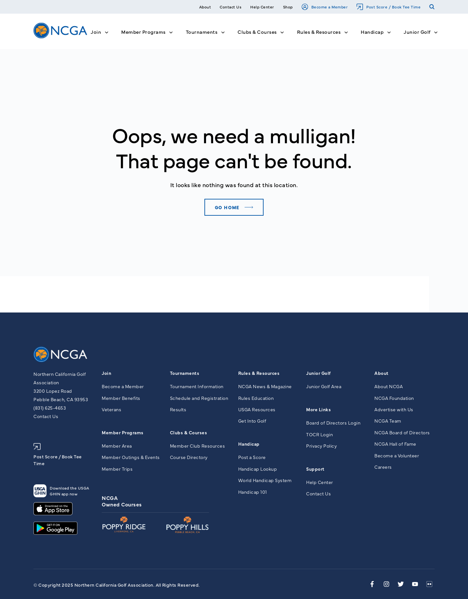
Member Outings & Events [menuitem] (131, 457)
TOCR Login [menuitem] (319, 434)
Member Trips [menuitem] (117, 468)
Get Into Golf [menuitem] (252, 420)
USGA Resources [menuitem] (257, 409)
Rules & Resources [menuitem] (259, 373)
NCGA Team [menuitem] (387, 420)
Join (96, 31)
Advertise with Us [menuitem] (393, 409)
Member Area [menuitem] (117, 445)
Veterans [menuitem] (111, 409)
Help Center (262, 6)
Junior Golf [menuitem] (318, 373)
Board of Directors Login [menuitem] (333, 422)
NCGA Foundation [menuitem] (394, 398)
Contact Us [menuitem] (318, 493)
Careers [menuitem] (383, 467)
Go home (227, 207)
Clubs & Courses (257, 31)
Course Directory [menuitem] (189, 457)
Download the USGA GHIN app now (61, 490)
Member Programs (143, 31)
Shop (288, 6)
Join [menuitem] (106, 373)
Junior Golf (417, 31)
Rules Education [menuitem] (256, 398)
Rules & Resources (319, 31)
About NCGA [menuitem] (388, 386)
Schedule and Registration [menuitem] (199, 398)
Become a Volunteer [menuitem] (396, 455)
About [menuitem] (381, 373)
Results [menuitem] (178, 409)
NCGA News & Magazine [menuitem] (265, 386)
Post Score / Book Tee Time (389, 7)
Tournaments (202, 31)
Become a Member (325, 7)
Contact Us (230, 6)
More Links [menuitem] (318, 409)
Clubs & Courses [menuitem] (188, 432)
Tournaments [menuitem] (185, 373)
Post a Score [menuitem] (252, 457)
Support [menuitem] (315, 468)
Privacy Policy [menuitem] (321, 445)
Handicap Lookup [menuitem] (257, 468)
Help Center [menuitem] (319, 482)
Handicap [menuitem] (249, 443)
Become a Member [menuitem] (123, 386)
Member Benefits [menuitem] (121, 398)
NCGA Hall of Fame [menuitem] (395, 443)
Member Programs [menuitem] (123, 432)
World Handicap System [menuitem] (265, 480)
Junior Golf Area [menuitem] (323, 386)
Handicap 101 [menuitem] (252, 492)
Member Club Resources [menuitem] (197, 445)
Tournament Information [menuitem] (197, 386)
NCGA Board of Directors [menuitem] (402, 432)
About (205, 6)
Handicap (372, 31)
